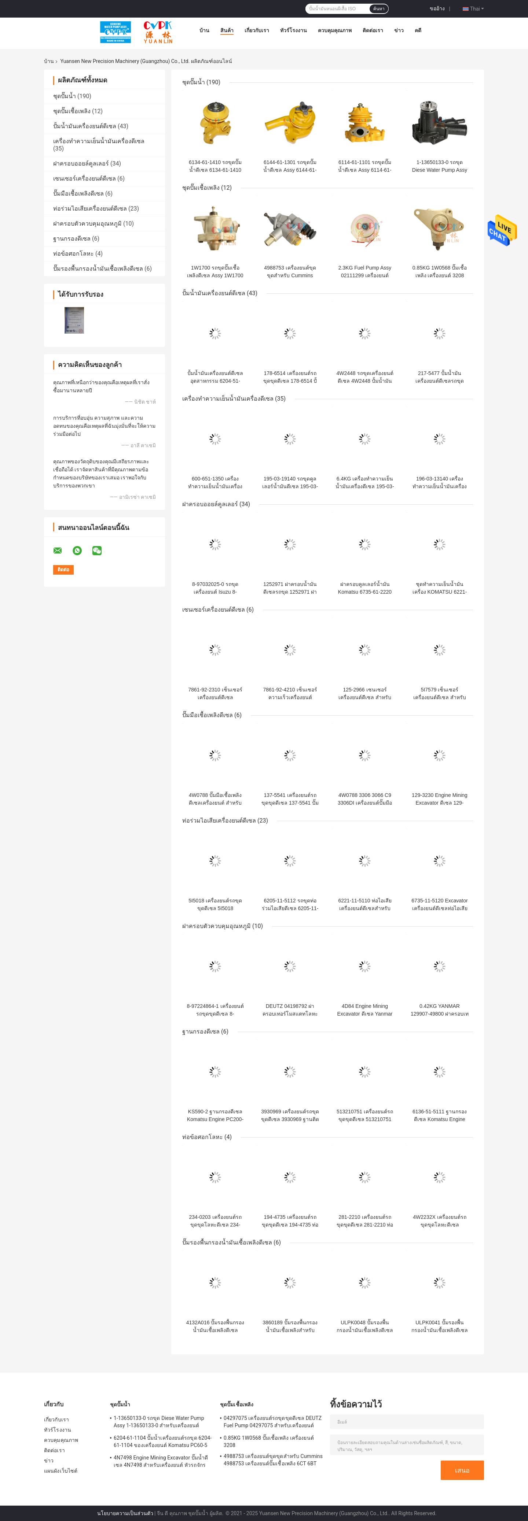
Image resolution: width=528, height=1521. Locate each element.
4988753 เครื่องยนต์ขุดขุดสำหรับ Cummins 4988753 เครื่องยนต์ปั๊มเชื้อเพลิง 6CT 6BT (273, 1459)
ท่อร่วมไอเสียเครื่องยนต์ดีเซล (90, 208)
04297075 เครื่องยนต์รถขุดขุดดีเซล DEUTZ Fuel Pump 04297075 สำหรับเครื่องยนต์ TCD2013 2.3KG (273, 1423)
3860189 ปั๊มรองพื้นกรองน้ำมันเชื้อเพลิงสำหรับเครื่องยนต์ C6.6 (290, 1330)
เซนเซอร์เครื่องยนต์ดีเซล (84, 178)
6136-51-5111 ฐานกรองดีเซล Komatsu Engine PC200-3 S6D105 (439, 1119)
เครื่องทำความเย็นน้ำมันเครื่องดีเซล (98, 141)
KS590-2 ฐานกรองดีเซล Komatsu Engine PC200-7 (215, 1119)
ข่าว (399, 30)
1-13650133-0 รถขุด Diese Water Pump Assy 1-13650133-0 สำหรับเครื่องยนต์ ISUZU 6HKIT (159, 1423)
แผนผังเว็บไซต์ (60, 1471)
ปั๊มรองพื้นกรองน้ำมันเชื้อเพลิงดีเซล (98, 268)
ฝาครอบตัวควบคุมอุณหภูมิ (87, 223)
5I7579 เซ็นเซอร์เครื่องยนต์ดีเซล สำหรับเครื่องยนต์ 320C (439, 697)
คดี (418, 30)
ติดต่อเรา (373, 30)
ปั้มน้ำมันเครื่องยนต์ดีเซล (84, 126)
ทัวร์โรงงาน (293, 30)
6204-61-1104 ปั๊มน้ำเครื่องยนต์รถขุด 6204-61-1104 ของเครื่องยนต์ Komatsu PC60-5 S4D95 (163, 1442)
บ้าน (204, 30)
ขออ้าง (437, 8)
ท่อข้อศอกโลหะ (73, 253)
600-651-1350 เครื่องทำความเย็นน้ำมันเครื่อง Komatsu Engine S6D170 (215, 486)
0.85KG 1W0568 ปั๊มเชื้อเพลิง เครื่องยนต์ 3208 (269, 1441)
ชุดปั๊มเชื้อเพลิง (72, 111)
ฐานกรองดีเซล (72, 238)
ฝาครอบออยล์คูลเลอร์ (81, 163)
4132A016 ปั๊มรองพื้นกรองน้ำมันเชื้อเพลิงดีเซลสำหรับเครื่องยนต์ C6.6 (215, 1330)
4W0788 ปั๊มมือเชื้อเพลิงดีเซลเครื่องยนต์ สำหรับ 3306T (215, 802)
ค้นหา (379, 8)
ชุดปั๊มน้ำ (64, 96)
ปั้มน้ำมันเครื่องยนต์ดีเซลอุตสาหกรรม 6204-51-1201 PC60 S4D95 (215, 381)
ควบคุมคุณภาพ (335, 30)
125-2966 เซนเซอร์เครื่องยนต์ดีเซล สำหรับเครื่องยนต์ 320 (364, 697)
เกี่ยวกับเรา (257, 30)
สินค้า (227, 30)
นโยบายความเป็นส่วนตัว (125, 1513)
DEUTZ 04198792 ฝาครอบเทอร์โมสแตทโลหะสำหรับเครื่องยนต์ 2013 (290, 1013)
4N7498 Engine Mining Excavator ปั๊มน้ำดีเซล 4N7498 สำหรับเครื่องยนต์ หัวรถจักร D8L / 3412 (161, 1462)
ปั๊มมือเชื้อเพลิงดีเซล (78, 193)
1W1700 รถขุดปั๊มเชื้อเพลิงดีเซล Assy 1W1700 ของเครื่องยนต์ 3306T (215, 275)
